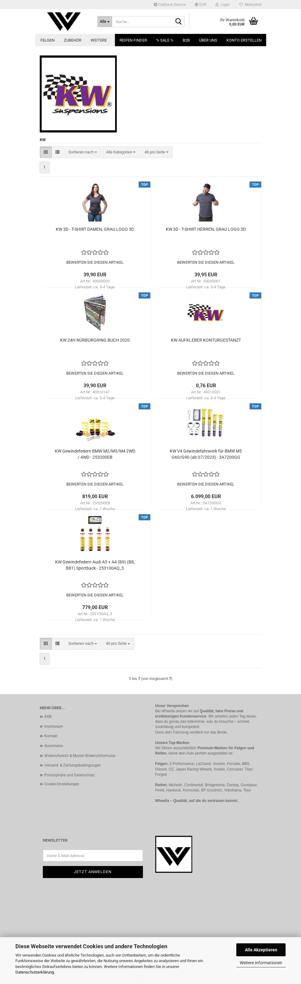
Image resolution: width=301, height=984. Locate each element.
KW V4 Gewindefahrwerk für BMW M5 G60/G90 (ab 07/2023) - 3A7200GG (206, 454)
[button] (200, 4)
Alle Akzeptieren (261, 949)
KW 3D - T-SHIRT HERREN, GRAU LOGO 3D (206, 229)
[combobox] (82, 152)
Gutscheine (53, 746)
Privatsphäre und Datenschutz (69, 775)
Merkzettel (250, 4)
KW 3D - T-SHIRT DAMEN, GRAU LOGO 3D (95, 229)
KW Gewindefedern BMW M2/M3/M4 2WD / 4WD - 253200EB (95, 454)
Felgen (47, 40)
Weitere (99, 40)
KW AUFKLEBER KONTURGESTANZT (206, 340)
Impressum (53, 726)
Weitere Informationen (261, 962)
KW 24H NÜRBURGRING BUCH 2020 (95, 340)
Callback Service (169, 4)
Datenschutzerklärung (34, 972)
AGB (47, 716)
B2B (186, 40)
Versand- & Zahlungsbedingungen (72, 765)
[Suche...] (104, 21)
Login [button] (222, 4)
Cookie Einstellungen (61, 784)
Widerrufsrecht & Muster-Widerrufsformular (80, 756)
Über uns (208, 40)
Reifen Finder (133, 40)
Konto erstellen (244, 40)
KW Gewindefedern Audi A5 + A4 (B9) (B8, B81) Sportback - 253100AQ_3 (95, 565)
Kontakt (51, 736)
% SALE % (164, 40)
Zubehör (72, 40)
